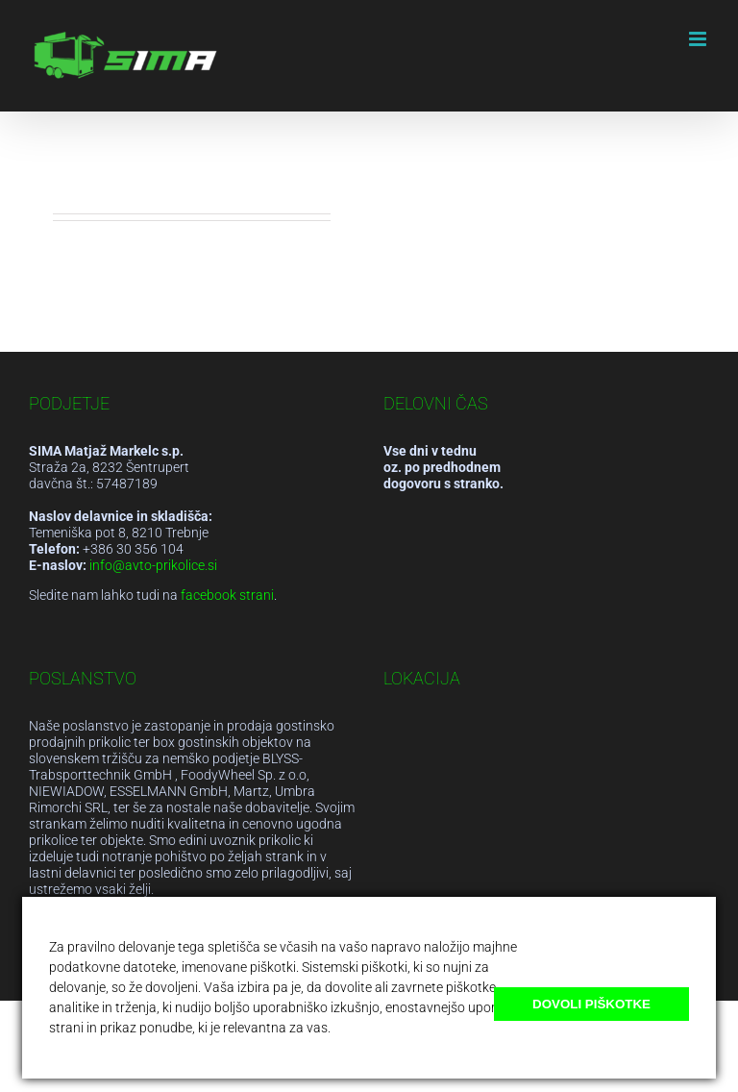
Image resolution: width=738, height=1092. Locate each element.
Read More (89, 305)
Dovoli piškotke (591, 1004)
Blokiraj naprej (646, 1043)
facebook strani (227, 595)
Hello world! (111, 153)
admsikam (110, 182)
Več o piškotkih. (379, 1027)
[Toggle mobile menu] (699, 39)
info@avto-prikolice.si (153, 565)
